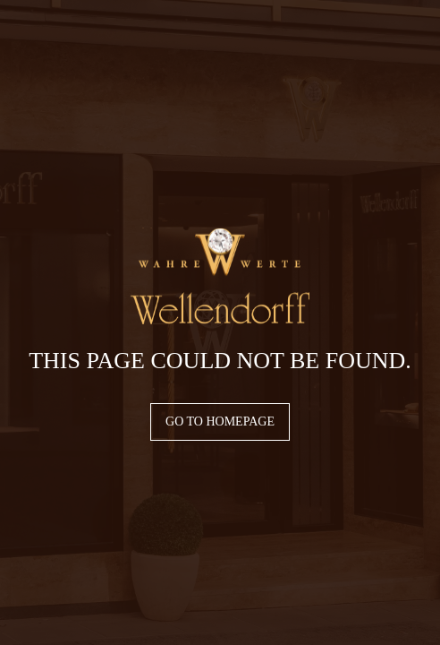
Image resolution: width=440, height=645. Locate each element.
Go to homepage (220, 421)
